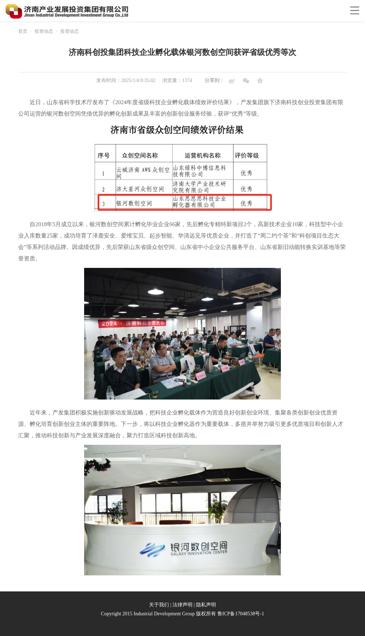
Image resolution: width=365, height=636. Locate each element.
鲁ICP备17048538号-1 (240, 613)
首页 (22, 31)
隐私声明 (206, 604)
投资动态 (44, 31)
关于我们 (159, 604)
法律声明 (182, 604)
